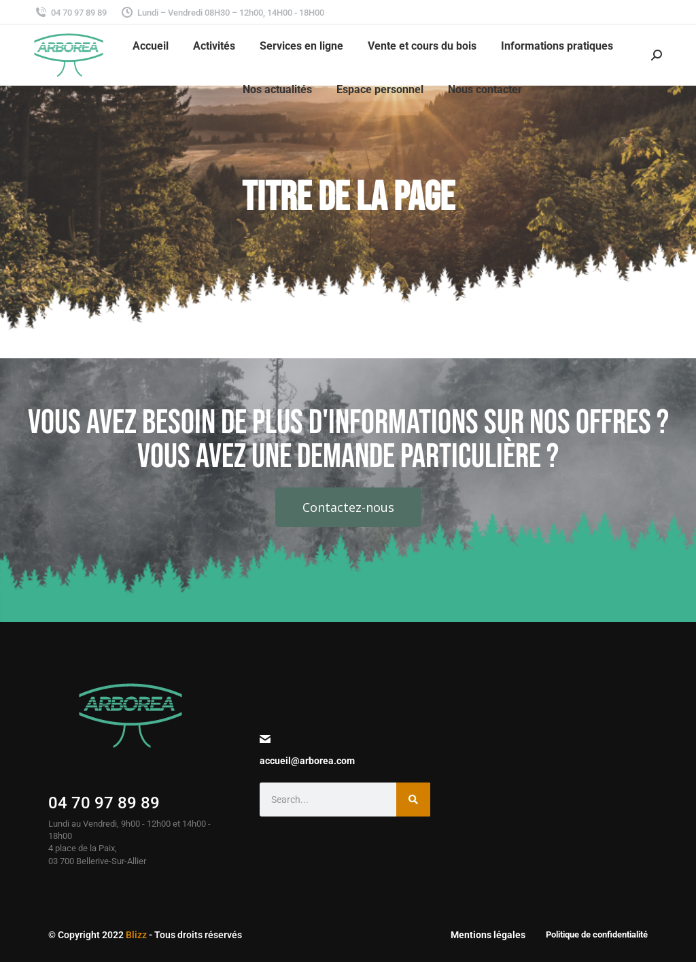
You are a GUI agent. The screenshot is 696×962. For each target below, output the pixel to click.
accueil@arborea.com (307, 760)
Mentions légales (488, 934)
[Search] (413, 800)
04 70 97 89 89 (104, 802)
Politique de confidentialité (597, 934)
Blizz (136, 934)
